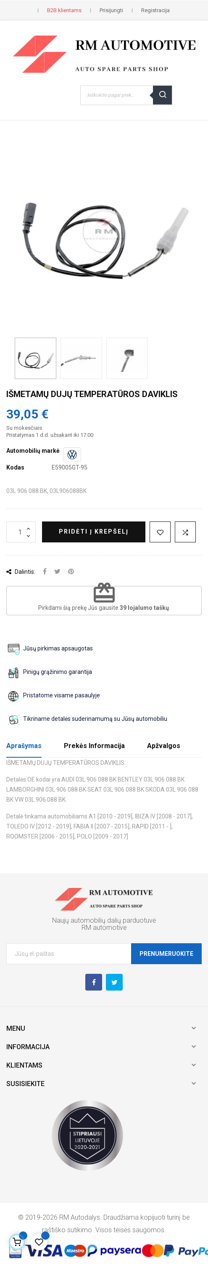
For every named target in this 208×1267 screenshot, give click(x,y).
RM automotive (104, 928)
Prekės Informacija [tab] (94, 746)
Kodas (15, 467)
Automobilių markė (33, 450)
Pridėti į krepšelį (94, 531)
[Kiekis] (21, 531)
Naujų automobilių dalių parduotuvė (104, 920)
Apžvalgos (163, 746)
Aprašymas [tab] (24, 746)
